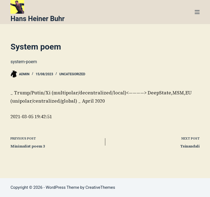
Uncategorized (72, 74)
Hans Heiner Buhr (37, 19)
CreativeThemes (100, 187)
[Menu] (197, 12)
